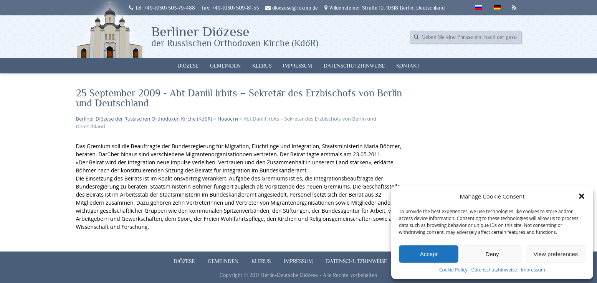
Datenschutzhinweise (494, 269)
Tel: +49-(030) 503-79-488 (162, 8)
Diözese (187, 66)
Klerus (261, 66)
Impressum (533, 269)
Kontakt (408, 66)
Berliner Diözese (234, 36)
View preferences (556, 254)
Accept (429, 254)
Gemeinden (225, 66)
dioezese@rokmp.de (291, 8)
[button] (581, 196)
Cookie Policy (453, 269)
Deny (492, 254)
